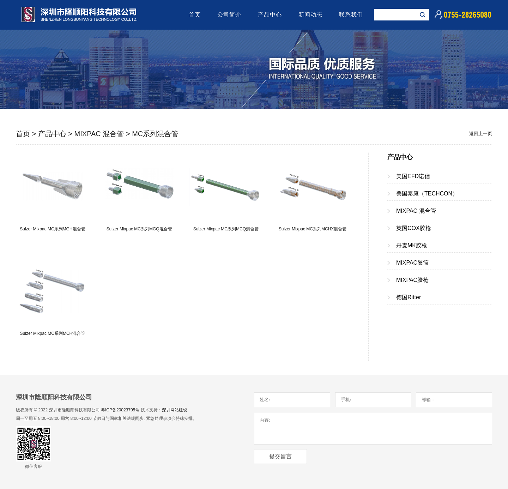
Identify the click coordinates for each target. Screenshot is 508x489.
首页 (195, 15)
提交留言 (280, 456)
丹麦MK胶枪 (411, 245)
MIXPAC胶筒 (412, 263)
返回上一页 (480, 133)
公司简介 (229, 15)
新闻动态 (310, 15)
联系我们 (351, 15)
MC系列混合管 (155, 134)
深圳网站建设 (174, 410)
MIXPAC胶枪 (412, 280)
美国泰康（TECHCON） (427, 194)
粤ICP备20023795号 (120, 410)
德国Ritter (408, 297)
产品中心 (270, 15)
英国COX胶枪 (413, 228)
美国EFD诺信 (413, 176)
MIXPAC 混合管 (99, 134)
